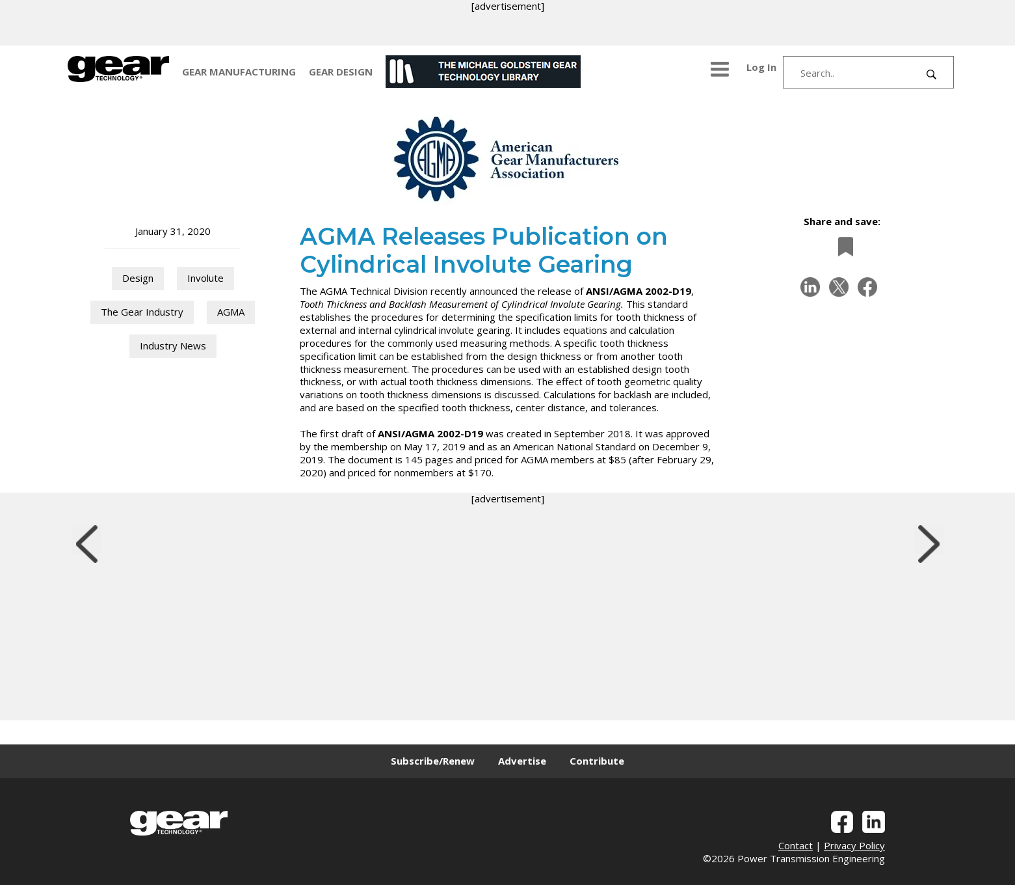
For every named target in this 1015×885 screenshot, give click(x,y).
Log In (761, 67)
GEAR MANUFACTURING (239, 71)
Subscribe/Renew (433, 760)
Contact (795, 845)
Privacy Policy (854, 845)
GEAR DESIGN (341, 71)
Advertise (522, 760)
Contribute (597, 760)
